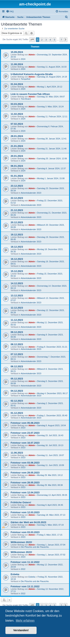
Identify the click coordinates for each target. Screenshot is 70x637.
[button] (32, 39)
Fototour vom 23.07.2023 (25, 432)
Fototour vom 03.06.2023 (25, 462)
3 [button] (46, 39)
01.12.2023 (17, 413)
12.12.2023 (17, 307)
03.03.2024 (17, 104)
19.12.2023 (17, 234)
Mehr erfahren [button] (25, 620)
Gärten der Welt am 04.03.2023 (28, 522)
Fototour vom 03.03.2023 (25, 532)
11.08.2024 (17, 64)
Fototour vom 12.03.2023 (25, 512)
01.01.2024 (17, 175)
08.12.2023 (17, 344)
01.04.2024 (17, 84)
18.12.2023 (17, 246)
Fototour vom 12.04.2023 (25, 492)
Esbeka (15, 574)
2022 (23, 569)
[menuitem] (10, 11)
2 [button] (42, 39)
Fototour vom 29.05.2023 (25, 472)
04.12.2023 (17, 390)
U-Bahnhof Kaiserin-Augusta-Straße (32, 74)
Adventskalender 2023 (31, 193)
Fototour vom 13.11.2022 (25, 586)
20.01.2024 (17, 156)
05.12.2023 (17, 378)
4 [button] (50, 39)
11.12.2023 (17, 319)
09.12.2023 (17, 332)
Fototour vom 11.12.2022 (25, 562)
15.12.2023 (17, 271)
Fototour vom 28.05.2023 (25, 482)
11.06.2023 (17, 452)
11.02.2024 (17, 114)
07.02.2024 (17, 123)
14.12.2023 (17, 283)
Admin (31, 54)
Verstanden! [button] (21, 630)
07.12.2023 (17, 354)
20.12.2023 (17, 222)
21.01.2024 (17, 146)
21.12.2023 (17, 210)
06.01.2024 (17, 166)
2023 (23, 428)
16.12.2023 (17, 259)
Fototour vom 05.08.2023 (25, 422)
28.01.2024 (17, 136)
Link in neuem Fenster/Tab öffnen (30, 94)
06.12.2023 (17, 366)
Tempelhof (25, 79)
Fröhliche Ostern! (21, 502)
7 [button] (61, 39)
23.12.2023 (17, 185)
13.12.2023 (17, 295)
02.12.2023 (17, 400)
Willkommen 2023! (21, 542)
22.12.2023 (17, 198)
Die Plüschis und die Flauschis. (35, 547)
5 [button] (54, 39)
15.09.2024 (17, 52)
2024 (23, 59)
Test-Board (26, 99)
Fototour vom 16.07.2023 (25, 442)
